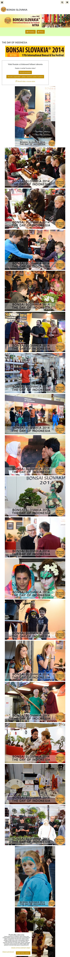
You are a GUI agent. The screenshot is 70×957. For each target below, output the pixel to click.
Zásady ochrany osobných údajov (20, 948)
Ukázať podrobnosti (8, 952)
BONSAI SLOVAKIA (17, 9)
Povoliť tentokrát (25, 72)
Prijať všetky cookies (23, 953)
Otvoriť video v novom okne (25, 81)
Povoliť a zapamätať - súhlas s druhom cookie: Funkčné (25, 77)
